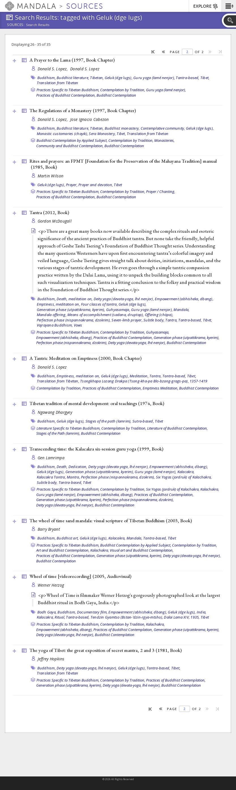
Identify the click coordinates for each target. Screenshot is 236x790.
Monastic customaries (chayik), (62, 133)
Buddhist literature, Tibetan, (80, 77)
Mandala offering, (51, 314)
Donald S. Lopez (84, 68)
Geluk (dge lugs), (118, 77)
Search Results (38, 25)
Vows (78, 325)
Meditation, (139, 375)
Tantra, (171, 320)
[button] (229, 6)
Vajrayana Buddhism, (55, 325)
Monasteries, (164, 140)
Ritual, (60, 617)
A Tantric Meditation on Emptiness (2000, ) (85, 358)
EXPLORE (205, 6)
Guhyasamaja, (118, 309)
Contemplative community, (163, 128)
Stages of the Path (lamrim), (58, 433)
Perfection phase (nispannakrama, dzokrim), (74, 320)
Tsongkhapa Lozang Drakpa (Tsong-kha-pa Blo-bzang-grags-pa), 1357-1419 (143, 381)
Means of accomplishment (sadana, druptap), (105, 314)
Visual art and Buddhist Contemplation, (141, 550)
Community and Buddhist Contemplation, (70, 145)
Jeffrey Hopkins (51, 658)
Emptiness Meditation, (160, 388)
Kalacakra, (186, 471)
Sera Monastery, (102, 133)
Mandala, (181, 309)
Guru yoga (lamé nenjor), (154, 77)
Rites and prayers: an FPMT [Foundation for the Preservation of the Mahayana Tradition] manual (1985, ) (123, 164)
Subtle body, (153, 320)
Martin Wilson (51, 176)
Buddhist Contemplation (116, 95)
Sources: (16, 25)
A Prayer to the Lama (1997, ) (72, 60)
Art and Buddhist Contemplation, (62, 550)
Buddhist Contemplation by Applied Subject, (72, 140)
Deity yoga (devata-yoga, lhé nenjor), (124, 298)
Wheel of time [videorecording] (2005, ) (80, 576)
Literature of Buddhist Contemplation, (177, 428)
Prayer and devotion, (95, 184)
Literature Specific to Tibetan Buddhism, (68, 428)
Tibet (118, 184)
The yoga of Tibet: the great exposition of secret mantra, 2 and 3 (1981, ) (105, 650)
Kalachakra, (209, 489)
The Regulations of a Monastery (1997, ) (82, 110)
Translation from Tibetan (57, 82)
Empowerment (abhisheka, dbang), (184, 298)
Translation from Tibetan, (58, 381)
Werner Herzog (51, 585)
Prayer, (72, 184)
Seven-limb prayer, (127, 320)
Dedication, (77, 466)
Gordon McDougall (55, 221)
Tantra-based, (187, 77)
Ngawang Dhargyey (55, 412)
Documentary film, (92, 612)
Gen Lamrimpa (51, 457)
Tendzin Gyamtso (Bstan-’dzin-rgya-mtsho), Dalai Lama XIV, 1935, (145, 617)
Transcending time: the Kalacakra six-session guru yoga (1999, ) (96, 449)
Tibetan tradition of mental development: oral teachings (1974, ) (96, 403)
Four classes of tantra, (99, 304)
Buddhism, (46, 77)
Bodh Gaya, (47, 612)
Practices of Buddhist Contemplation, (66, 95)
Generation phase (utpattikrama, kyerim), (71, 309)
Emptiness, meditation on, (58, 304)
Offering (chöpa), (159, 314)
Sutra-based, (143, 421)
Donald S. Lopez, (53, 68)
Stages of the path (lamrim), (108, 421)
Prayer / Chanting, (160, 191)
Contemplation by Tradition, (122, 89)
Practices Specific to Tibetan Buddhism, (68, 89)
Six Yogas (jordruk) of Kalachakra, (184, 477)
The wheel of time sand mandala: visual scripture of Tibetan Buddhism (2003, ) (110, 520)
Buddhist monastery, (122, 128)
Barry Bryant (49, 529)
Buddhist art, (68, 538)
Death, (62, 466)
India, (202, 612)
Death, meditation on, (75, 298)
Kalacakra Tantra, (51, 477)
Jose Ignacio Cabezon (89, 119)
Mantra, (73, 477)
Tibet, (205, 77)
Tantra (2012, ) (49, 212)
